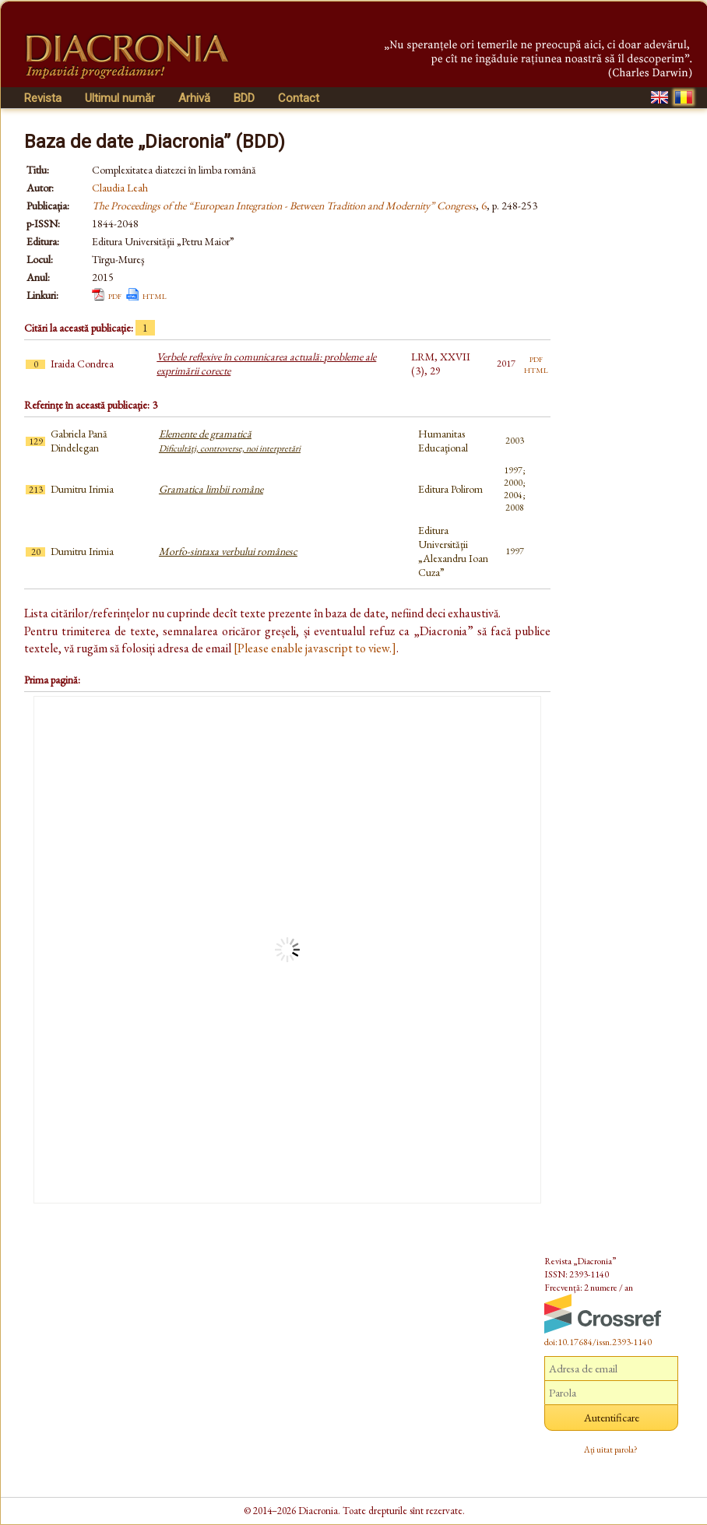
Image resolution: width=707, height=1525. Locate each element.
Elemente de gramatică (230, 441)
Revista (43, 98)
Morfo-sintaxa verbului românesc (228, 551)
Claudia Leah (120, 188)
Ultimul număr (120, 98)
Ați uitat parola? (611, 1449)
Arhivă (194, 98)
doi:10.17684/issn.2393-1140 (598, 1342)
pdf (114, 295)
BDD (244, 98)
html (154, 295)
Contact (298, 98)
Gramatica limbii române (211, 489)
